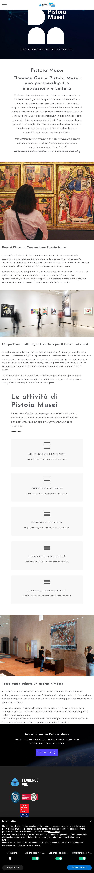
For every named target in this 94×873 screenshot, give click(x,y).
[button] (90, 821)
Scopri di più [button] (13, 867)
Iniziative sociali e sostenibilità (43, 49)
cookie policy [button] (53, 831)
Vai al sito (46, 752)
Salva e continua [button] (79, 867)
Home (23, 49)
